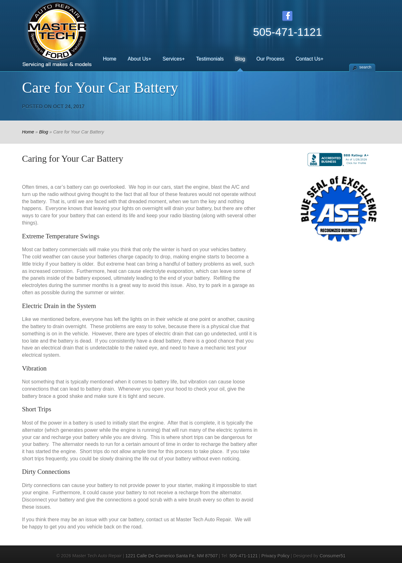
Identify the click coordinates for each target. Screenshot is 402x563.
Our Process (271, 59)
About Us (139, 59)
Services (174, 59)
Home (110, 59)
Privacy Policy (275, 555)
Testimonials (210, 59)
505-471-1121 (244, 555)
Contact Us (309, 59)
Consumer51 (332, 555)
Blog (240, 59)
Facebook (287, 16)
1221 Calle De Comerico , (172, 555)
